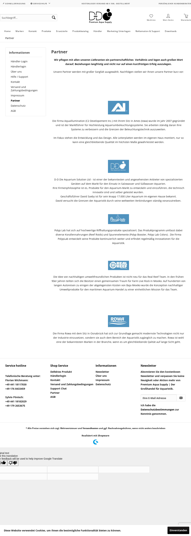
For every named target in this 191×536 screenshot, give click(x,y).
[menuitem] (28, 17)
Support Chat (58, 388)
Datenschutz (18, 105)
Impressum (17, 95)
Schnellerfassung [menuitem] (14, 3)
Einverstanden (178, 530)
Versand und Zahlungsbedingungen (24, 88)
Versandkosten (90, 428)
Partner (15, 100)
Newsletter (102, 371)
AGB (13, 110)
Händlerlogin (18, 66)
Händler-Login (19, 61)
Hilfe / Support (19, 76)
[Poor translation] (13, 463)
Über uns (16, 71)
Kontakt (15, 82)
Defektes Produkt (61, 371)
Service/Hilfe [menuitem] (39, 3)
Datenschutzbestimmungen (157, 409)
